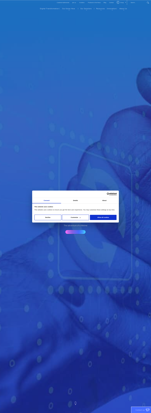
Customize (75, 217)
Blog (105, 2)
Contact (111, 2)
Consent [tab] (47, 200)
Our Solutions (85, 9)
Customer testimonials (63, 2)
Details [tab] (75, 200)
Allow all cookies (103, 217)
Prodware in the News (94, 2)
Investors (81, 2)
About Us (122, 9)
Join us (74, 2)
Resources (99, 9)
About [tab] (104, 200)
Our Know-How (67, 9)
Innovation (111, 9)
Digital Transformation (49, 9)
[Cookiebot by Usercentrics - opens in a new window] (108, 194)
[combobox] (139, 2)
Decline (47, 217)
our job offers (75, 232)
